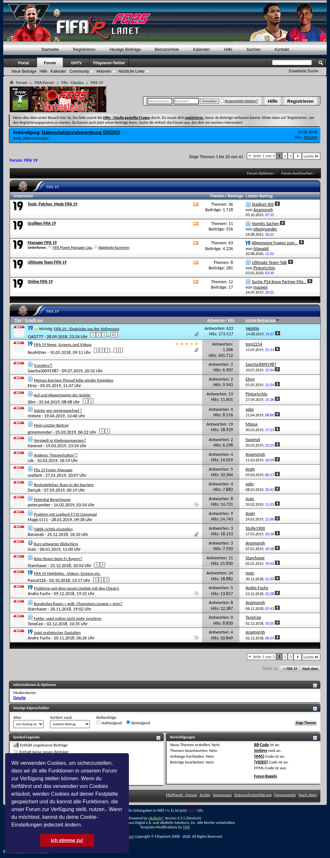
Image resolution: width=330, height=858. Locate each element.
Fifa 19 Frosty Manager (53, 469)
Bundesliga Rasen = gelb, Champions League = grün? (78, 603)
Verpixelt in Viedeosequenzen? (60, 440)
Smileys (260, 750)
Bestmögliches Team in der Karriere (64, 484)
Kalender (201, 49)
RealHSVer (37, 352)
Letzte (311, 156)
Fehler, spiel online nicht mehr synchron (68, 618)
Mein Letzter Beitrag (51, 425)
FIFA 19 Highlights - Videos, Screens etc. (67, 573)
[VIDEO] (261, 762)
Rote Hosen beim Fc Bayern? (58, 558)
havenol (35, 445)
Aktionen (103, 71)
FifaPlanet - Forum (181, 794)
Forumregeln (285, 794)
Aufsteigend (109, 722)
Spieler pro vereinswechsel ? (58, 410)
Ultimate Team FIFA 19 (47, 262)
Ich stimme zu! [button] (67, 840)
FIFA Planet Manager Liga (72, 247)
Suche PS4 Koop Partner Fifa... (279, 281)
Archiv (205, 794)
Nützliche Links (131, 71)
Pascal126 (37, 580)
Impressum (222, 794)
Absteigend (138, 722)
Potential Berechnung (52, 499)
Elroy (32, 385)
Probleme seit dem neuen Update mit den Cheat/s (76, 588)
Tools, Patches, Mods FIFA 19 (52, 204)
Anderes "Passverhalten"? (56, 455)
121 (118, 350)
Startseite (50, 49)
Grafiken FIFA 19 (42, 223)
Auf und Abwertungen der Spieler (62, 395)
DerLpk (34, 490)
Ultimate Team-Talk (269, 262)
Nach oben (310, 669)
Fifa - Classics (73, 82)
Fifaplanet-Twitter (109, 63)
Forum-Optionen (260, 173)
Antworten (216, 320)
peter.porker (39, 505)
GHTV (76, 63)
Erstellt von (34, 320)
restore (34, 416)
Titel (18, 320)
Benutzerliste (167, 49)
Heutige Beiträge (125, 49)
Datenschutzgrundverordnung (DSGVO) (81, 132)
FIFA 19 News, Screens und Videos (63, 344)
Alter (17, 717)
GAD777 (35, 336)
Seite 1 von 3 (264, 155)
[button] (84, 825)
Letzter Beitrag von (263, 320)
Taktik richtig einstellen (53, 529)
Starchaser (37, 565)
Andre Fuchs (39, 593)
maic (32, 549)
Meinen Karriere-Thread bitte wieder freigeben (73, 380)
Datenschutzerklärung (253, 794)
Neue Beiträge (24, 71)
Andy (17, 138)
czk (31, 460)
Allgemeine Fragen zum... (275, 243)
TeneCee (35, 624)
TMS (186, 827)
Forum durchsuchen (297, 173)
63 (114, 334)
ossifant (35, 475)
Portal (23, 63)
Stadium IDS (263, 204)
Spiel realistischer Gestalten (57, 632)
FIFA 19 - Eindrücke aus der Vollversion (86, 328)
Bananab (36, 534)
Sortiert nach (61, 717)
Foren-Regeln (265, 776)
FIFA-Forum (44, 82)
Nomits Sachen (265, 223)
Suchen (254, 49)
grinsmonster (40, 432)
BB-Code (261, 744)
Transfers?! (43, 365)
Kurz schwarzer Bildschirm (56, 543)
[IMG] (259, 756)
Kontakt (282, 49)
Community (79, 71)
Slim (31, 401)
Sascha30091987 (43, 371)
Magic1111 (38, 519)
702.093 (310, 137)
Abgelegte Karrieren (114, 247)
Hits (231, 320)
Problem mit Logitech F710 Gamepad (65, 514)
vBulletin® (156, 818)
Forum (50, 63)
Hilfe (272, 101)
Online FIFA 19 (40, 281)
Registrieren (300, 101)
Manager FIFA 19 (42, 242)
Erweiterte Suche (303, 71)
